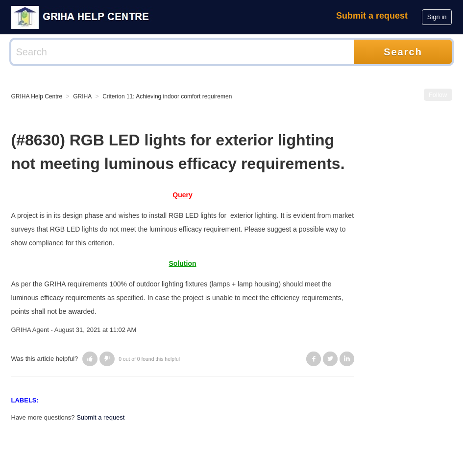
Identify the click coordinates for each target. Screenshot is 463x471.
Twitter (330, 359)
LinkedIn (347, 359)
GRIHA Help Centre (37, 96)
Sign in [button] (437, 17)
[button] (89, 359)
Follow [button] (438, 94)
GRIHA (82, 96)
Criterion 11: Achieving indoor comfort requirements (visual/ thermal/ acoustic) (203, 96)
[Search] (182, 52)
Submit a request (372, 16)
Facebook (313, 359)
